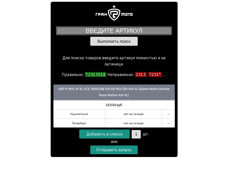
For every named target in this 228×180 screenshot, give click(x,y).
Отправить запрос (114, 149)
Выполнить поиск (114, 41)
